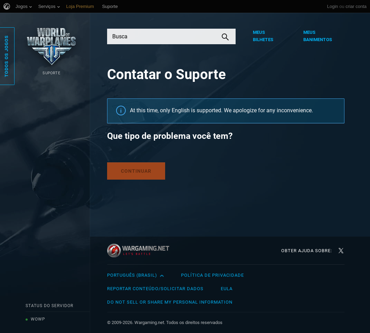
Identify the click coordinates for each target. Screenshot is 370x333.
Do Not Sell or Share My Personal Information (170, 302)
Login (332, 6)
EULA (227, 288)
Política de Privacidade (212, 275)
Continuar (136, 171)
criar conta (356, 6)
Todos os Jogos (6, 56)
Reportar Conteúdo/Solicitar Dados (155, 288)
